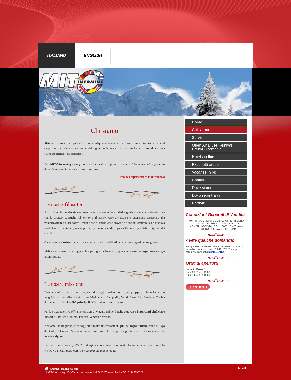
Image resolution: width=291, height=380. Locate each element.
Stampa (52, 369)
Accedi (242, 368)
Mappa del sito (69, 369)
